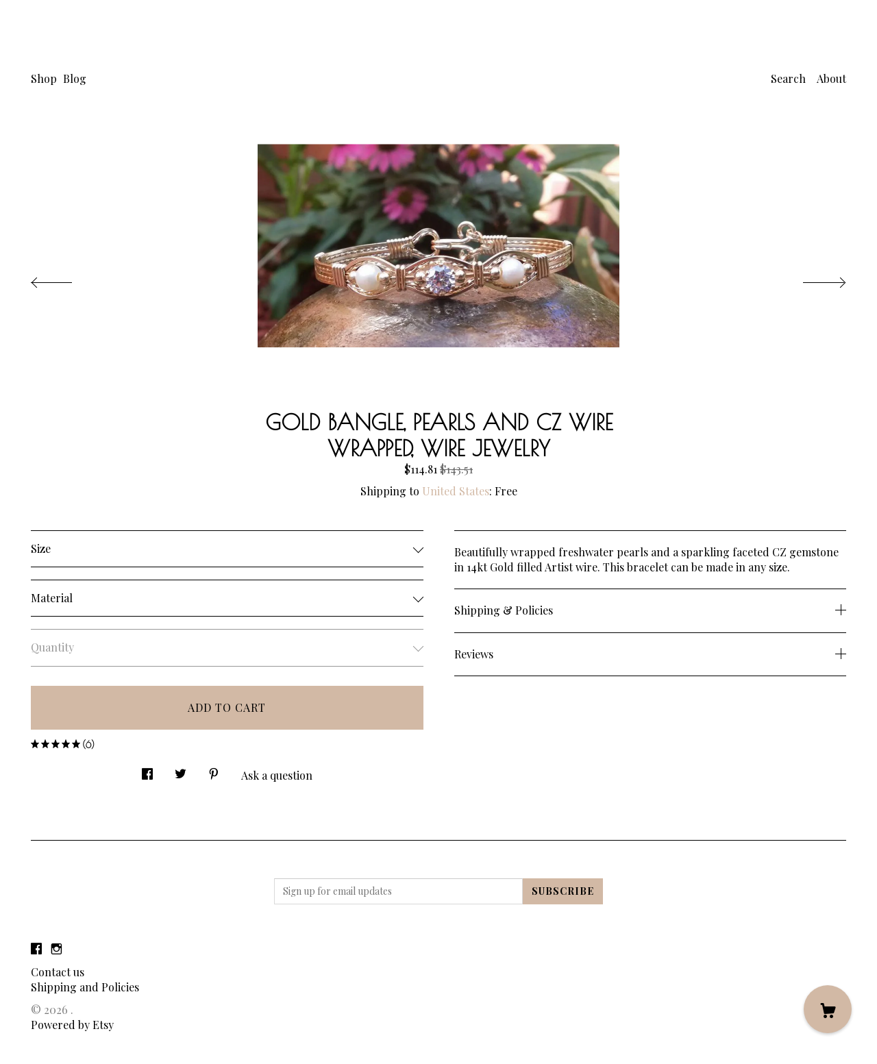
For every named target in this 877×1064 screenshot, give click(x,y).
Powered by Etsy (72, 1024)
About (831, 78)
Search (788, 78)
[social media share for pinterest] (213, 770)
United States (455, 491)
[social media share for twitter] (180, 770)
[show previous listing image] (65, 279)
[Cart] (828, 1009)
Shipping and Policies (85, 987)
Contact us (57, 972)
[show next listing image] (812, 279)
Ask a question (276, 775)
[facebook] (36, 948)
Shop (44, 78)
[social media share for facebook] (147, 770)
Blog (74, 78)
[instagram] (56, 948)
